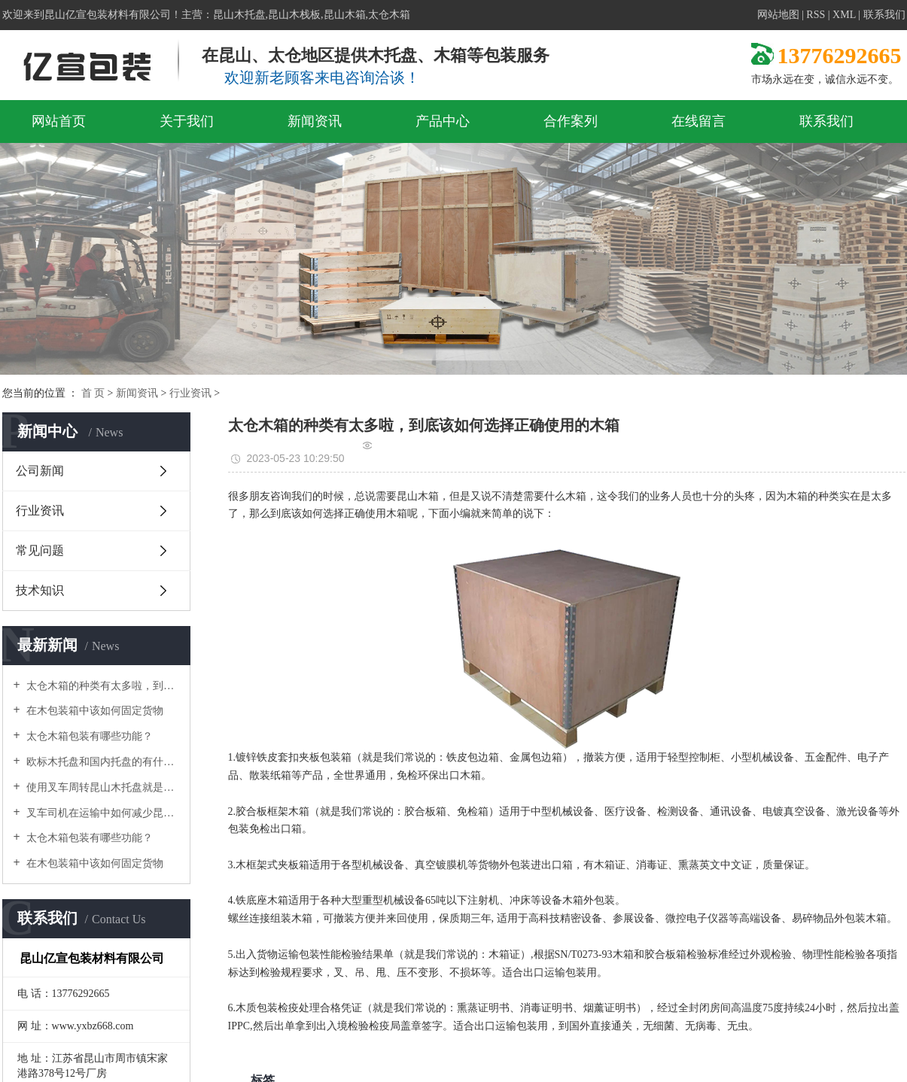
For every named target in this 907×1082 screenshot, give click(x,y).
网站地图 (778, 14)
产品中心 (442, 121)
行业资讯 (190, 393)
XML (844, 14)
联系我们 (884, 14)
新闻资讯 (315, 121)
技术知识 (40, 590)
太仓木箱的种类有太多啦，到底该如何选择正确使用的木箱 (101, 685)
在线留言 (698, 121)
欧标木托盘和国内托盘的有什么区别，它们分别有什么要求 (101, 761)
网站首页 (59, 121)
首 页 (93, 393)
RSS (815, 14)
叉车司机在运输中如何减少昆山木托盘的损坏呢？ (101, 813)
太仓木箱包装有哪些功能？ (89, 736)
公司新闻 (40, 470)
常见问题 (40, 550)
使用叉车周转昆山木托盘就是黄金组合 (101, 787)
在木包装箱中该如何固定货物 (94, 710)
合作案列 (570, 121)
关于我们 (187, 121)
